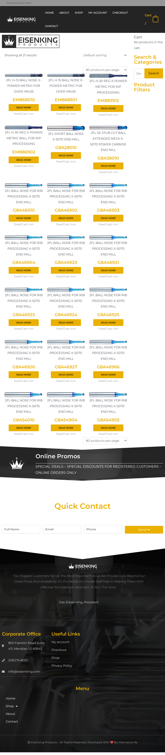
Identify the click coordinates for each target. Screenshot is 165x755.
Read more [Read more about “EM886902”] (23, 160)
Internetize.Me (127, 745)
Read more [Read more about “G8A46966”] (108, 376)
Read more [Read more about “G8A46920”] (66, 271)
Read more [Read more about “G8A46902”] (66, 219)
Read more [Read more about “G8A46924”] (66, 324)
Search (153, 73)
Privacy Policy (61, 668)
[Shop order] (104, 55)
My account (60, 644)
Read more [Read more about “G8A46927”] (66, 376)
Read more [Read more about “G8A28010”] (66, 156)
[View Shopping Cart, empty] (151, 19)
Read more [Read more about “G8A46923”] (23, 324)
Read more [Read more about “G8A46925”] (108, 324)
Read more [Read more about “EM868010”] (23, 107)
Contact (12, 724)
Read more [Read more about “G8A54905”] (108, 430)
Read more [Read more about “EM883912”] (108, 108)
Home (10, 701)
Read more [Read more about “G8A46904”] (23, 271)
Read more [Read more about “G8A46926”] (23, 376)
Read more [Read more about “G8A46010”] (23, 219)
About (10, 716)
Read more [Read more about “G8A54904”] (66, 430)
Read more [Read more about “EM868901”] (66, 107)
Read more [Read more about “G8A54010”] (23, 430)
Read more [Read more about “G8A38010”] (108, 166)
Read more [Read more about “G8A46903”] (108, 219)
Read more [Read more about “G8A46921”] (108, 271)
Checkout (59, 652)
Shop (55, 660)
